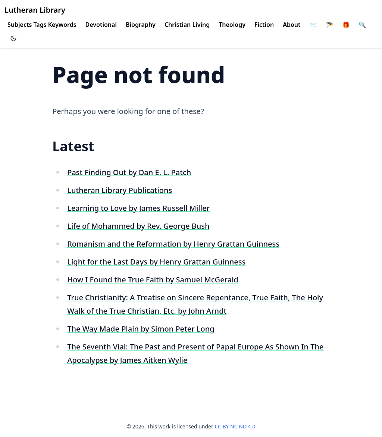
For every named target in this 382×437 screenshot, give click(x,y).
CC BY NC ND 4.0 (235, 426)
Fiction (264, 24)
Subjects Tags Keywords (41, 24)
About (291, 24)
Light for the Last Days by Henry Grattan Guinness (156, 262)
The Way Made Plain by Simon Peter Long (141, 329)
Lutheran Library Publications (119, 190)
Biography (141, 24)
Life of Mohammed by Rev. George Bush (138, 226)
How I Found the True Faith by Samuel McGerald (152, 280)
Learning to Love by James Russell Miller (138, 208)
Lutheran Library (34, 10)
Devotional (101, 24)
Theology (232, 24)
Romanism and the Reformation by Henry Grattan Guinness (173, 244)
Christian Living (187, 24)
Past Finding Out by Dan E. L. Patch (129, 172)
